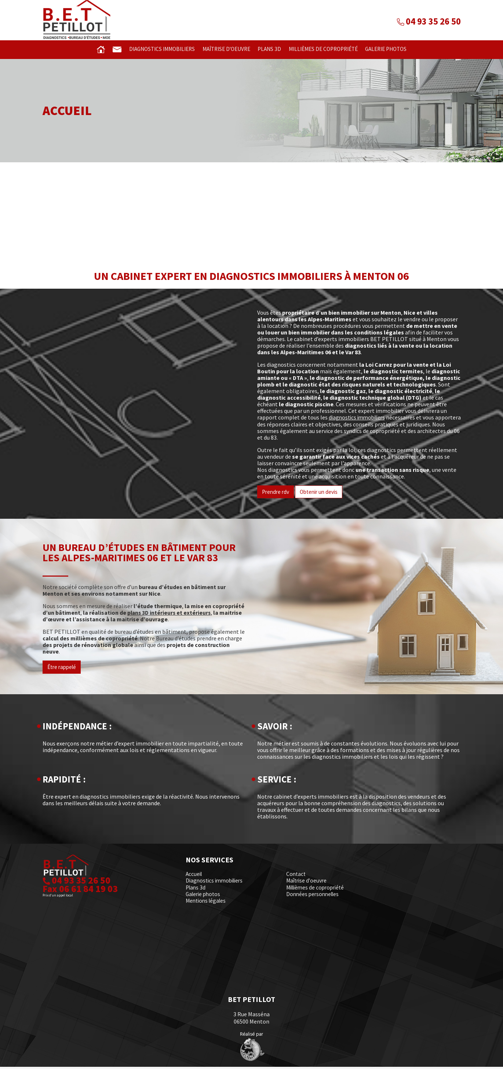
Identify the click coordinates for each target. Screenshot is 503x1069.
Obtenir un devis (322, 494)
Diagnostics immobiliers (156, 49)
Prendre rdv (276, 494)
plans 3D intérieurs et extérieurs (169, 615)
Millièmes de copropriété (323, 49)
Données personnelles (314, 896)
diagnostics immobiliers (359, 419)
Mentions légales (207, 903)
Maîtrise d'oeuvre (223, 49)
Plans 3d (267, 49)
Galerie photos (389, 49)
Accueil (194, 876)
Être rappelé (63, 669)
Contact (296, 876)
